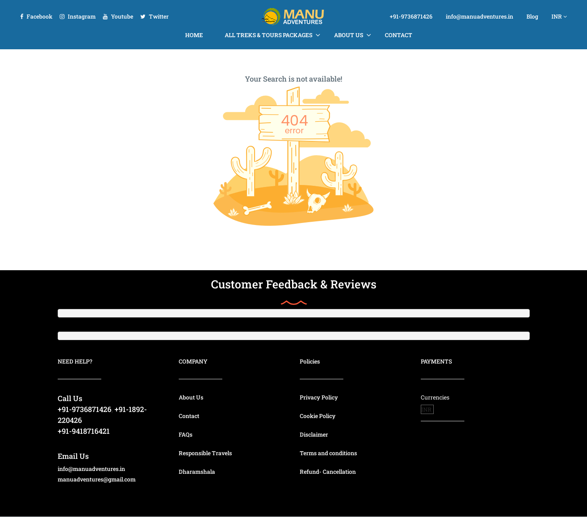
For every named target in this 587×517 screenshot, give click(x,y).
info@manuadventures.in (479, 16)
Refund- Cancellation (328, 471)
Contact (398, 35)
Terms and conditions (328, 453)
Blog (532, 16)
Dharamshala (197, 471)
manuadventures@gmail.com (97, 479)
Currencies (435, 397)
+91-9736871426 (411, 16)
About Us (348, 35)
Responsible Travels (205, 453)
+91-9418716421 (84, 431)
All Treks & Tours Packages (268, 35)
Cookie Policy (318, 416)
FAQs (185, 434)
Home (194, 35)
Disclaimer (314, 434)
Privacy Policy (319, 397)
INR (559, 16)
